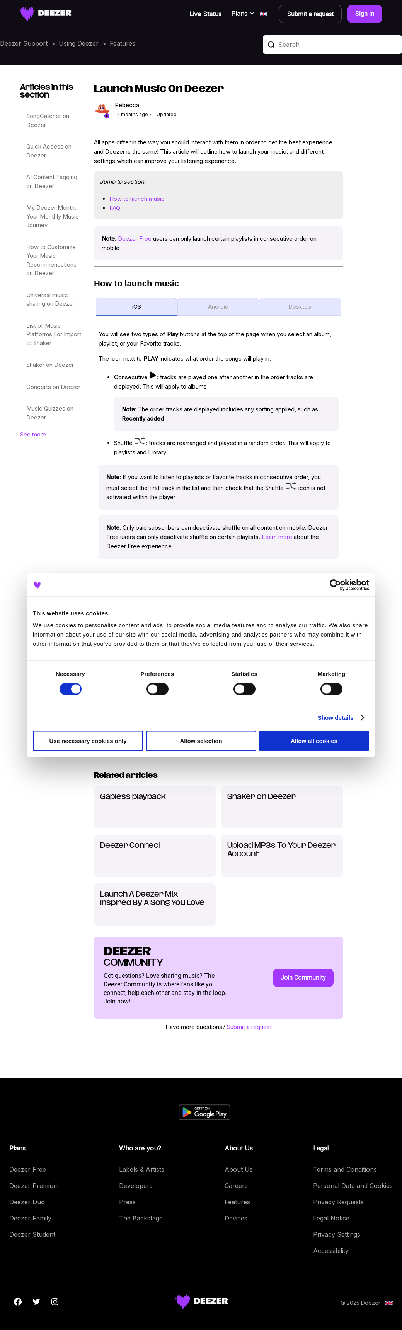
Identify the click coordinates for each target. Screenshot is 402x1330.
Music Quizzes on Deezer (49, 413)
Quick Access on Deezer (49, 151)
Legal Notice (331, 1218)
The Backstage (141, 1218)
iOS (136, 306)
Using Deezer (79, 43)
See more (33, 434)
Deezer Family (30, 1218)
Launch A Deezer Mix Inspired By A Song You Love (152, 898)
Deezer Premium (34, 1186)
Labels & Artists (141, 1169)
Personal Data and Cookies (353, 1186)
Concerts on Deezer (53, 386)
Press (127, 1202)
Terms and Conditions (345, 1169)
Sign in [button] (364, 13)
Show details (336, 717)
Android (218, 306)
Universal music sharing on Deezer (50, 299)
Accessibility (331, 1251)
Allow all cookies (314, 741)
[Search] (332, 44)
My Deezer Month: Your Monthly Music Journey (52, 216)
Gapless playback (133, 797)
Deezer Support (24, 43)
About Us (239, 1169)
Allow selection (201, 741)
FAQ (114, 208)
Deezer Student (32, 1234)
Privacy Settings (336, 1234)
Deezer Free (135, 238)
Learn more (277, 537)
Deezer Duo (27, 1202)
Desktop (299, 306)
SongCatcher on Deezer (47, 120)
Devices (236, 1218)
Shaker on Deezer (50, 364)
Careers (236, 1186)
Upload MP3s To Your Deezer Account (281, 850)
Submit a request (249, 1026)
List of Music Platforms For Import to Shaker (53, 334)
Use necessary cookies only (87, 741)
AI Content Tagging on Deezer (51, 181)
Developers (136, 1186)
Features (122, 43)
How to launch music (137, 198)
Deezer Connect (131, 845)
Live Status (205, 14)
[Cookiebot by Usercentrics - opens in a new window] (335, 585)
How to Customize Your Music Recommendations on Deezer (51, 260)
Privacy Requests (338, 1202)
